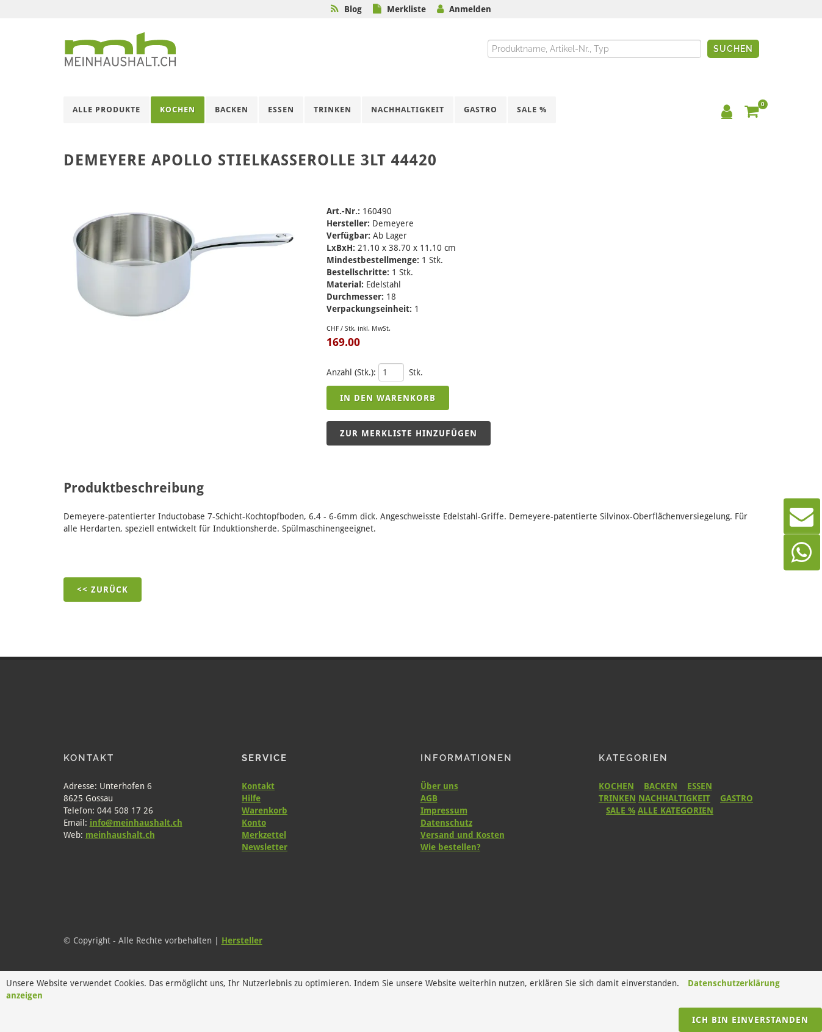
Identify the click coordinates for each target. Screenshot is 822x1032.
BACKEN (660, 786)
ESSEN (699, 786)
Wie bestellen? (450, 847)
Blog (353, 9)
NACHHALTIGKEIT (674, 798)
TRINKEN (617, 798)
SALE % (620, 810)
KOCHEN (616, 786)
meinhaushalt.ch (120, 835)
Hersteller (242, 940)
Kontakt (258, 786)
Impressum (443, 810)
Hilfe (251, 798)
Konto (254, 823)
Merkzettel (264, 835)
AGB (429, 798)
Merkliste (406, 9)
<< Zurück (102, 589)
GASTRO (736, 798)
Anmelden (470, 9)
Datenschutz (446, 823)
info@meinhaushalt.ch (136, 823)
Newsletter (264, 847)
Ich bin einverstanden (750, 1020)
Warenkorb (264, 810)
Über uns (439, 786)
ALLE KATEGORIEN (675, 810)
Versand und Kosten (462, 835)
